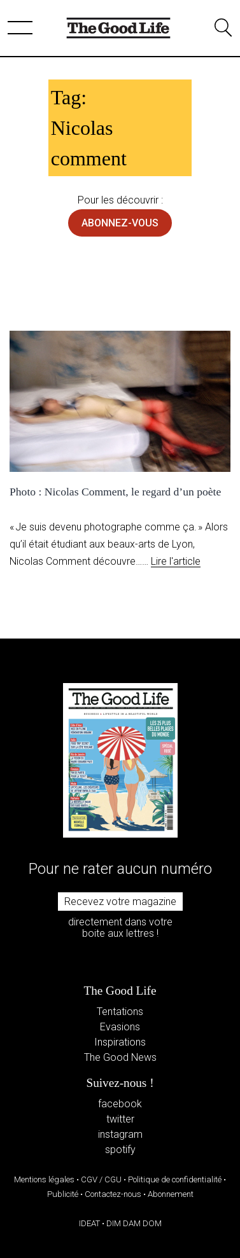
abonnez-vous (120, 223)
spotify (120, 1150)
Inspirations (120, 1042)
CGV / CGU (101, 1179)
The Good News (120, 1057)
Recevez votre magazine (120, 901)
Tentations (120, 1012)
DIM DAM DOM (134, 1223)
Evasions (120, 1027)
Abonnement (171, 1194)
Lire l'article (176, 561)
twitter (120, 1119)
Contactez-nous (113, 1194)
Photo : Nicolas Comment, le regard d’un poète (115, 491)
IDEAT (89, 1223)
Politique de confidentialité (175, 1179)
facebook (120, 1104)
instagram (120, 1134)
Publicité (62, 1194)
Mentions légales (44, 1179)
